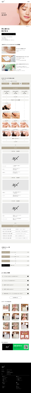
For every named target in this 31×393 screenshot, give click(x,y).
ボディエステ (4, 378)
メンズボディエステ (19, 378)
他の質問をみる (15, 297)
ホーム (24, 26)
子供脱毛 (4, 383)
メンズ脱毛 (18, 379)
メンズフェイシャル (19, 377)
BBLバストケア (4, 379)
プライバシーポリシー (18, 388)
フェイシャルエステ (5, 377)
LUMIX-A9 (18, 384)
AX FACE (18, 383)
